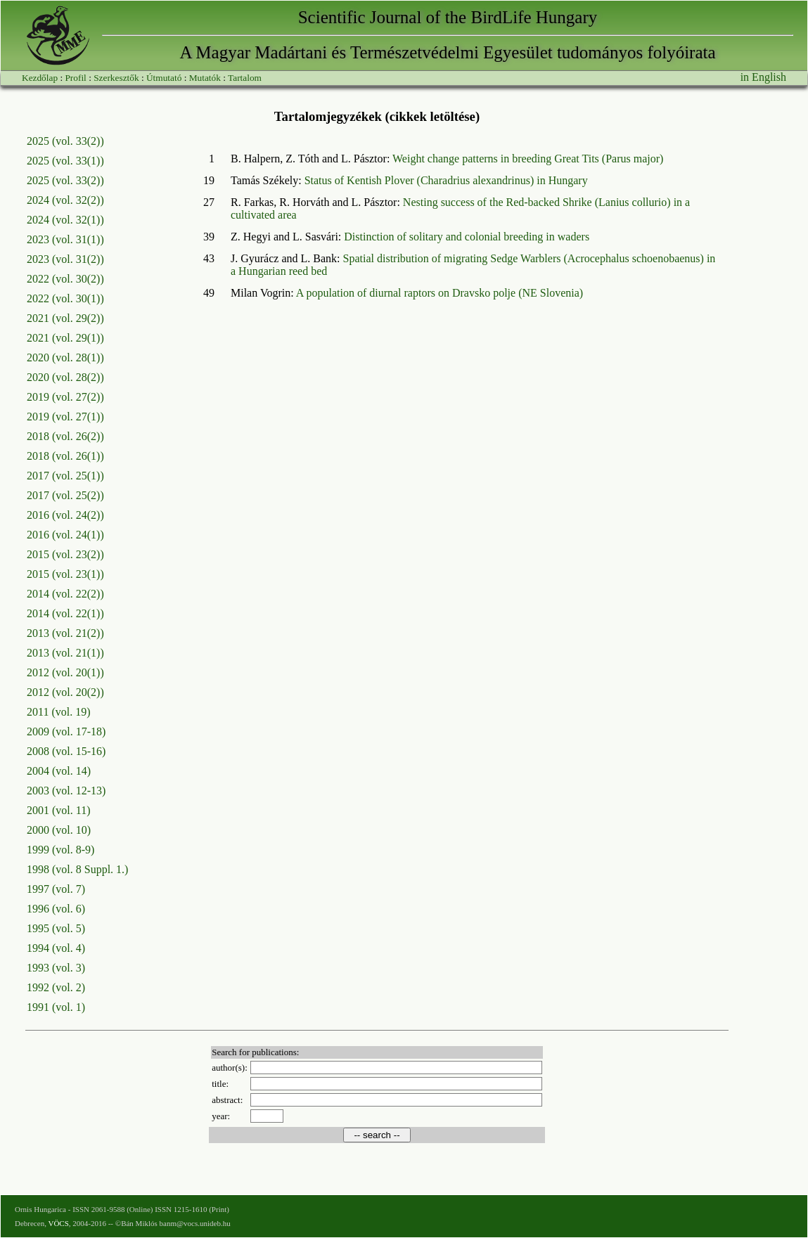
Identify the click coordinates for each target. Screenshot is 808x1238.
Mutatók (205, 77)
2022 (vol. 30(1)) (65, 298)
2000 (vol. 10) (59, 830)
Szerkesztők (116, 77)
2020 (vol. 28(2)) (65, 377)
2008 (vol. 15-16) (66, 751)
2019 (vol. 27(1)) (65, 417)
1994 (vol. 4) (56, 948)
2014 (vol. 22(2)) (65, 594)
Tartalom (245, 77)
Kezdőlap (40, 77)
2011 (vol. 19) (59, 712)
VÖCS (58, 1223)
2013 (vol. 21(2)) (65, 633)
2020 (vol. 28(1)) (65, 357)
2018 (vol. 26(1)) (65, 456)
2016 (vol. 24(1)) (65, 535)
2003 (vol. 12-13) (66, 791)
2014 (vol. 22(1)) (65, 613)
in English (763, 77)
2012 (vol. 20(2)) (65, 692)
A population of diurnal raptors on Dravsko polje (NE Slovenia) (439, 293)
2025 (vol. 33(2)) (65, 141)
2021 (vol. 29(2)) (65, 318)
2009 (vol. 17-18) (66, 731)
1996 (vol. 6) (56, 909)
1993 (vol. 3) (56, 968)
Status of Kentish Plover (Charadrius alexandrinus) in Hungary (446, 180)
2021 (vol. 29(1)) (65, 338)
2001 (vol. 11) (59, 810)
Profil (75, 77)
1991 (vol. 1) (56, 1007)
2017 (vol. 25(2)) (65, 495)
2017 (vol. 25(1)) (65, 476)
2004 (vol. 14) (59, 771)
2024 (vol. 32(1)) (65, 220)
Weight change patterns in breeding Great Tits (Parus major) (527, 159)
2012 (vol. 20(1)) (65, 672)
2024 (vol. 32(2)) (65, 200)
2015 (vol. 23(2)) (65, 554)
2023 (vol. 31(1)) (65, 239)
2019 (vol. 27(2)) (65, 397)
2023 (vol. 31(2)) (65, 259)
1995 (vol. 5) (56, 928)
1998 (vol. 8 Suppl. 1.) (77, 869)
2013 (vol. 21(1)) (65, 653)
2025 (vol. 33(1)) (65, 161)
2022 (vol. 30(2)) (65, 279)
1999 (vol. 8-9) (60, 850)
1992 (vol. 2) (56, 987)
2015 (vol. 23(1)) (65, 574)
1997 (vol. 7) (56, 889)
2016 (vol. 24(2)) (65, 515)
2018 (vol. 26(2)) (65, 436)
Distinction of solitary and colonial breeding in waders (466, 237)
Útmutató (163, 77)
